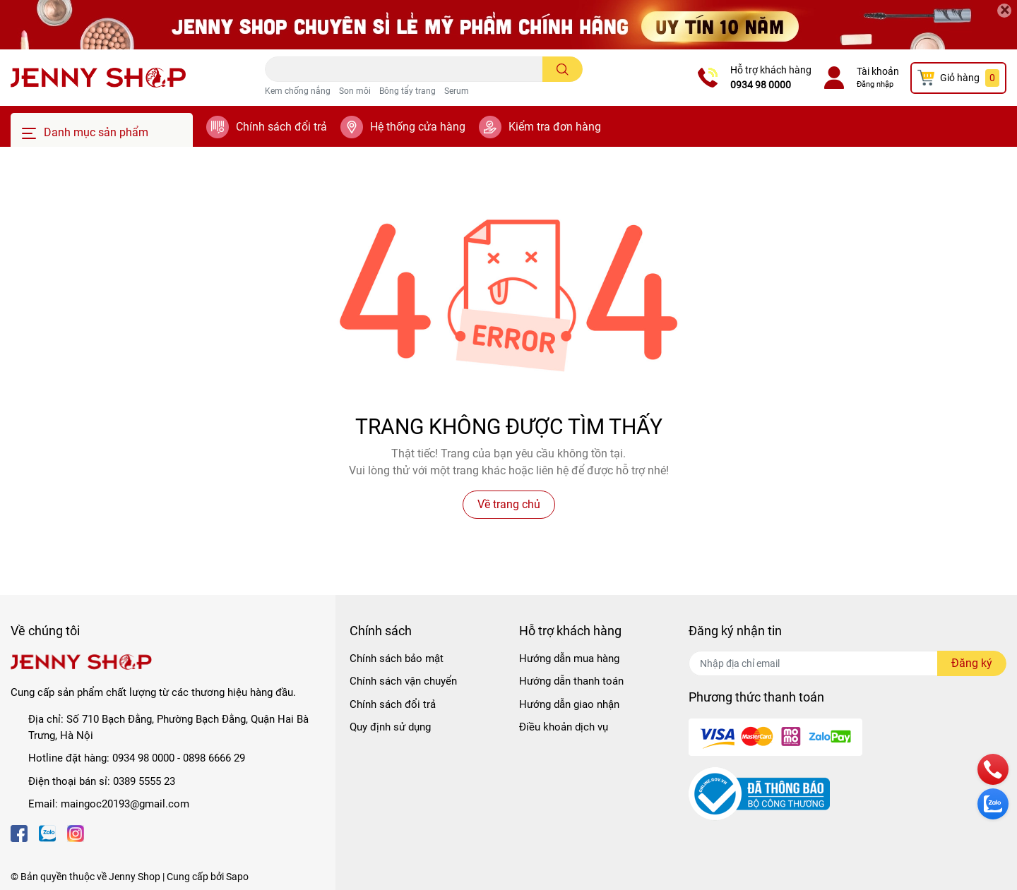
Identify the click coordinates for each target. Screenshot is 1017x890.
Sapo (237, 876)
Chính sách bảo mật (397, 658)
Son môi (355, 91)
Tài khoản (878, 71)
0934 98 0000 (760, 84)
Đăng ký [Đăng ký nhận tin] (971, 663)
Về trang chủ (508, 504)
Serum (456, 91)
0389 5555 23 (144, 781)
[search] (562, 69)
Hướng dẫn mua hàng (569, 658)
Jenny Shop (134, 876)
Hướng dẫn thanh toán (571, 681)
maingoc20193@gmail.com (125, 804)
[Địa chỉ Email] (847, 663)
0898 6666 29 (214, 758)
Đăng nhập (875, 84)
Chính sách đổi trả (281, 126)
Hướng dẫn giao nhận (569, 704)
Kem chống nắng (298, 91)
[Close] (1004, 11)
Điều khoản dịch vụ (563, 727)
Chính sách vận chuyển (403, 681)
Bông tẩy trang (407, 91)
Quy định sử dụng (390, 727)
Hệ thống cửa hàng (417, 126)
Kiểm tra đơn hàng (555, 126)
